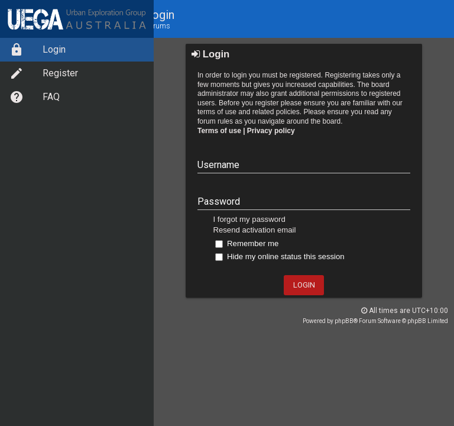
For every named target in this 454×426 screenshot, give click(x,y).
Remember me (246, 243)
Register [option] (43, 73)
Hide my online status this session (279, 256)
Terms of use (219, 131)
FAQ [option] (34, 97)
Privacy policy (271, 131)
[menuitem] (77, 50)
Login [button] (304, 284)
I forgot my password (249, 219)
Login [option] (37, 50)
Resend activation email (254, 229)
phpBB (344, 321)
